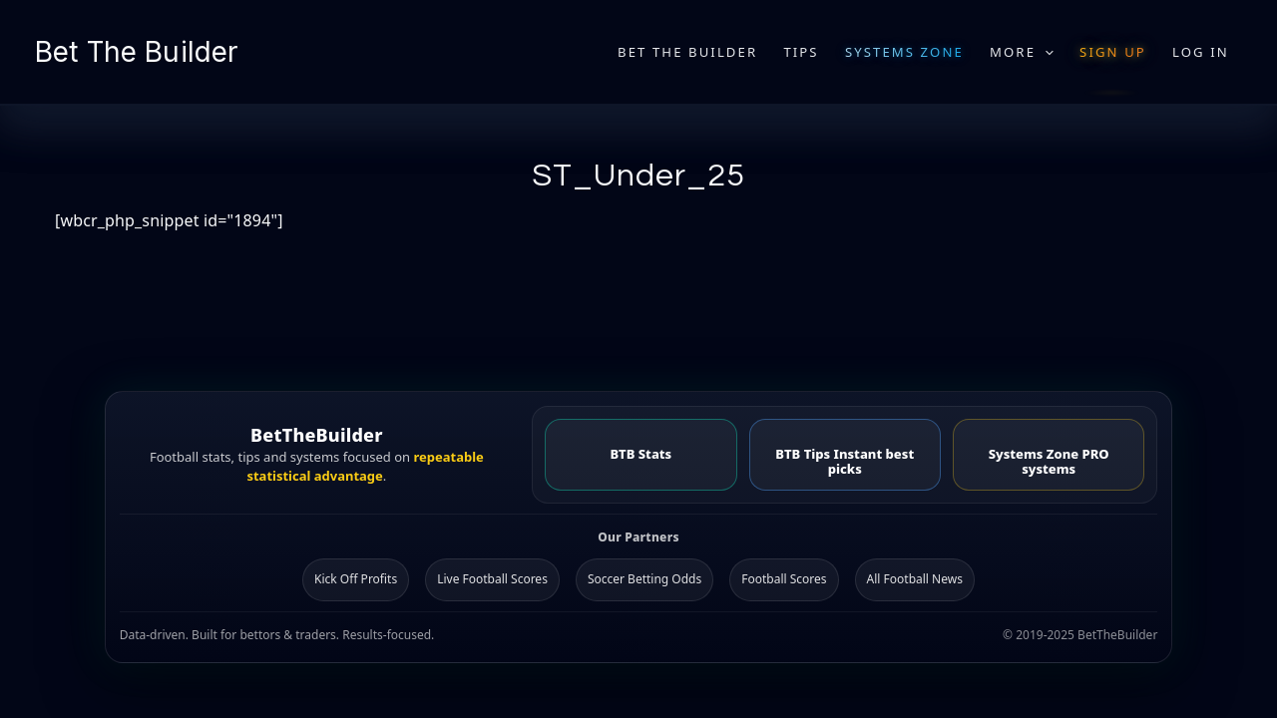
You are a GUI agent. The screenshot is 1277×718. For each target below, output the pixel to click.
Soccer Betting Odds (644, 578)
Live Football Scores (492, 578)
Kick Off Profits (355, 578)
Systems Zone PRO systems (1049, 461)
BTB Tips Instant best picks (844, 461)
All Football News (915, 578)
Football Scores (783, 578)
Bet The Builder (136, 52)
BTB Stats (640, 454)
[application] (1045, 52)
